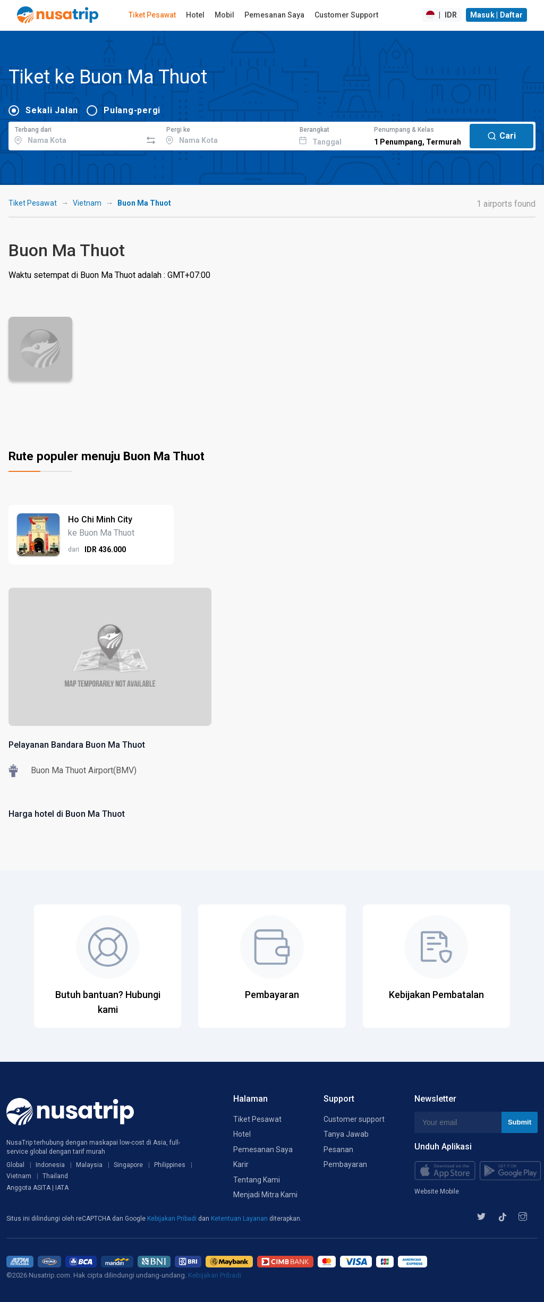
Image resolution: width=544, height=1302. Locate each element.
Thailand (55, 1176)
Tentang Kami (256, 1180)
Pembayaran (345, 1164)
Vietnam (87, 203)
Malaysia (89, 1165)
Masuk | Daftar (496, 15)
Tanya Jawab (346, 1134)
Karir (241, 1164)
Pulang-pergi (132, 110)
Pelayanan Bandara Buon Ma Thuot (76, 745)
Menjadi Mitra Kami (265, 1194)
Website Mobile (436, 1191)
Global (15, 1165)
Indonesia (50, 1165)
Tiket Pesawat (152, 15)
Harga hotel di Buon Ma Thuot (66, 814)
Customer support (354, 1119)
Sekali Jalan (52, 110)
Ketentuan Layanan (240, 1218)
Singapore (128, 1165)
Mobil (224, 15)
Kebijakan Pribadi (172, 1218)
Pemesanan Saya (274, 15)
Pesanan (338, 1149)
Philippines (169, 1165)
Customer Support (346, 15)
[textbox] (75, 134)
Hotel (195, 15)
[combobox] (75, 134)
